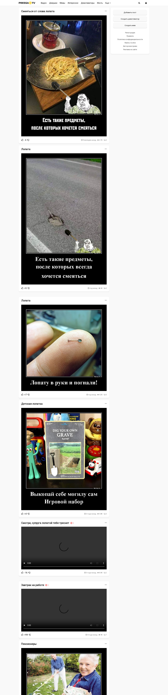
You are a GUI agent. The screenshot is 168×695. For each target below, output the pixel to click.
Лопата (25, 149)
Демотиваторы (87, 3)
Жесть (100, 3)
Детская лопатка (32, 403)
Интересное (73, 3)
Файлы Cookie (130, 43)
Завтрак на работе (35, 585)
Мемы (62, 3)
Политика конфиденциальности (130, 39)
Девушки (53, 3)
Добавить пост (130, 12)
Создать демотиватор (130, 19)
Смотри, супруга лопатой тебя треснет (47, 522)
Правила (130, 36)
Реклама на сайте (130, 49)
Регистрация (130, 33)
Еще (108, 3)
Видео (44, 3)
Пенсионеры (29, 643)
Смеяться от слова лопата (37, 11)
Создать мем (130, 25)
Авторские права (130, 46)
